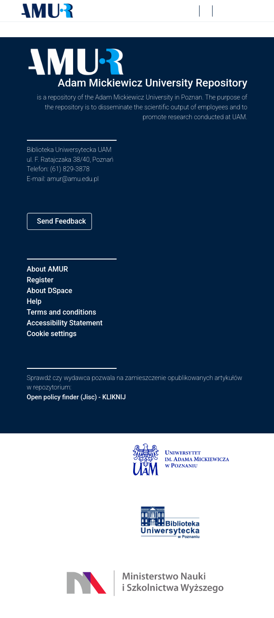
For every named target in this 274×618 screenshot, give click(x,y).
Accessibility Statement (70, 323)
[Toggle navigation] (240, 10)
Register (42, 280)
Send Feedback (64, 221)
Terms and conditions (65, 312)
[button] (48, 11)
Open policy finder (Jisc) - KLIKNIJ (81, 397)
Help (35, 301)
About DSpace (52, 290)
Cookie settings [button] (55, 333)
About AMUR (49, 269)
